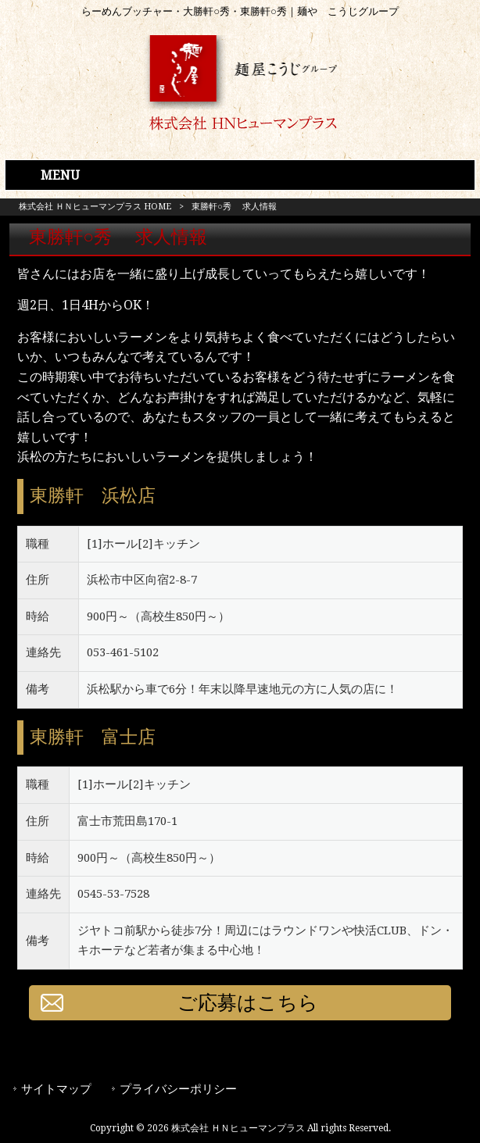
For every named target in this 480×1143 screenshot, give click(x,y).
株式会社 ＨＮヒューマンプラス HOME (95, 207)
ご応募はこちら (247, 1002)
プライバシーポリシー (178, 1089)
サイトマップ (56, 1089)
